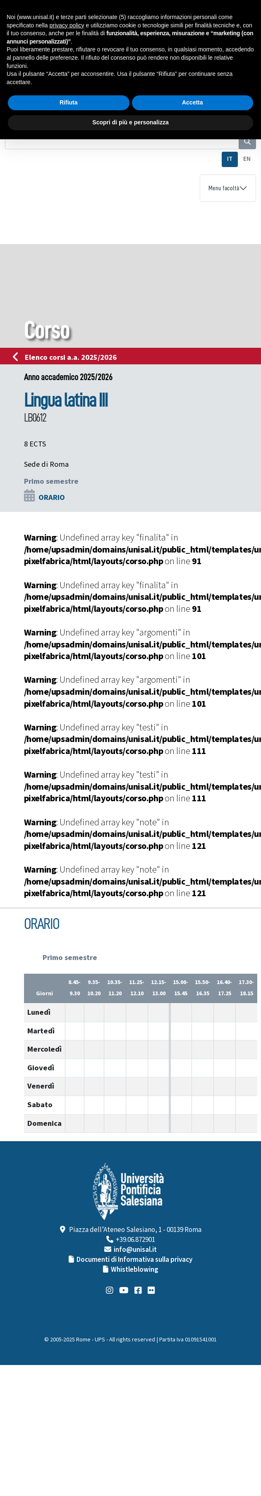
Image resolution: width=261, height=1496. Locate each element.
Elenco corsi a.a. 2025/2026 (67, 357)
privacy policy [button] (67, 25)
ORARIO (51, 497)
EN (247, 159)
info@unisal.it (135, 1250)
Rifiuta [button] (69, 102)
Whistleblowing (134, 1270)
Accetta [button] (192, 102)
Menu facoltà (223, 188)
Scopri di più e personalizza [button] (130, 122)
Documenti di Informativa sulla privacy (134, 1260)
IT (229, 159)
